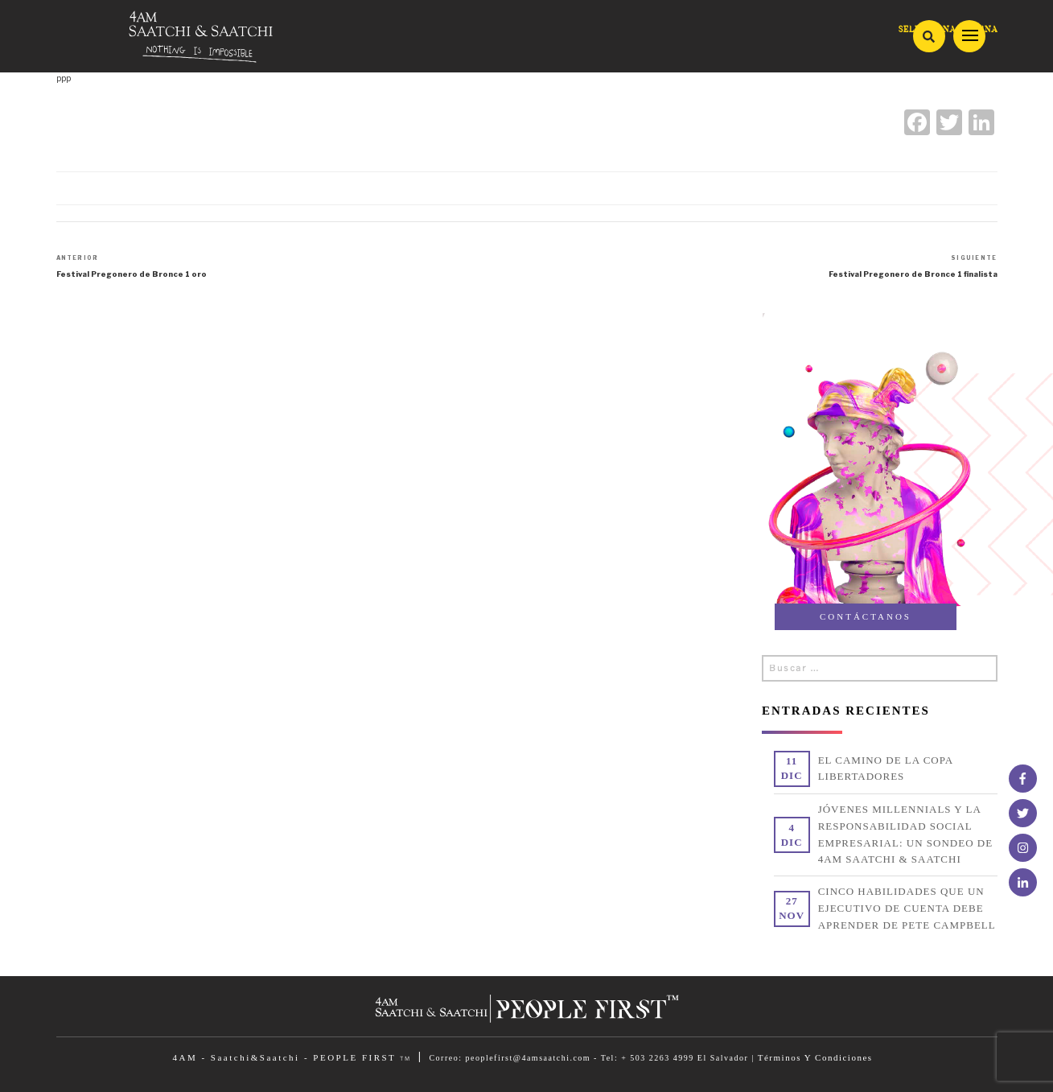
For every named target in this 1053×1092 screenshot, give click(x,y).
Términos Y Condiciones (815, 1057)
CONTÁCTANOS (865, 616)
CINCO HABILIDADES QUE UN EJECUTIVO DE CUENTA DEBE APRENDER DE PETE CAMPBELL (907, 908)
